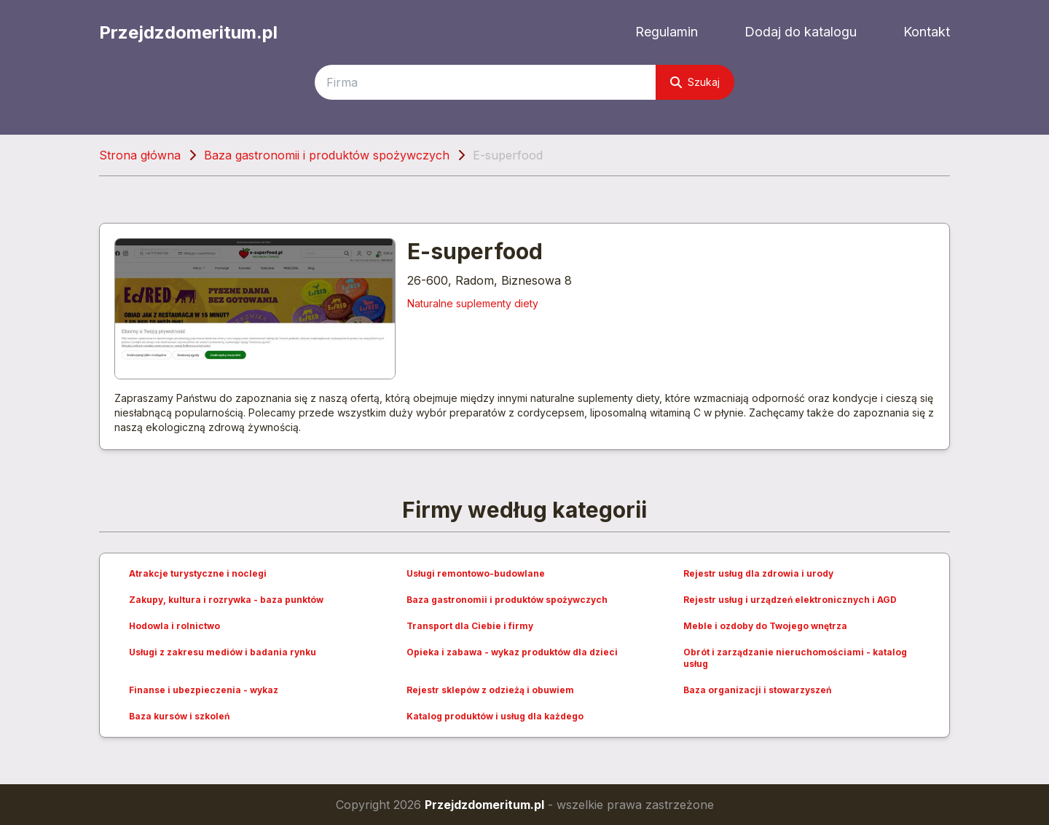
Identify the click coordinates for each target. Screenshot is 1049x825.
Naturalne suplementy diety (472, 303)
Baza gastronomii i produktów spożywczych (326, 155)
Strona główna (140, 155)
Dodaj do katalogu (800, 31)
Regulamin (666, 31)
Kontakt (926, 31)
